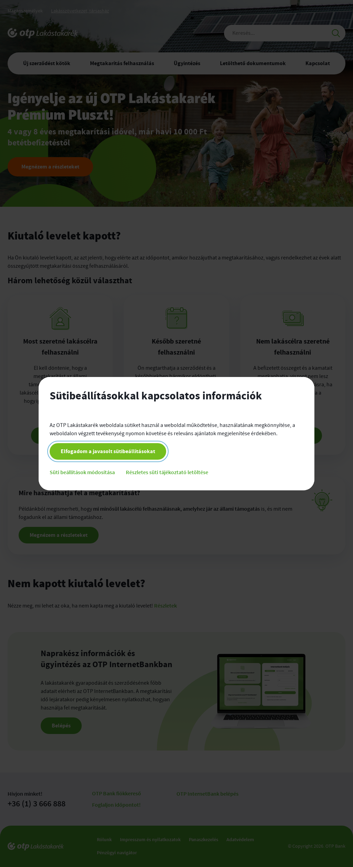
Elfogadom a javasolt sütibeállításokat (108, 451)
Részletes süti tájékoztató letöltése (167, 472)
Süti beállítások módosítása (82, 472)
